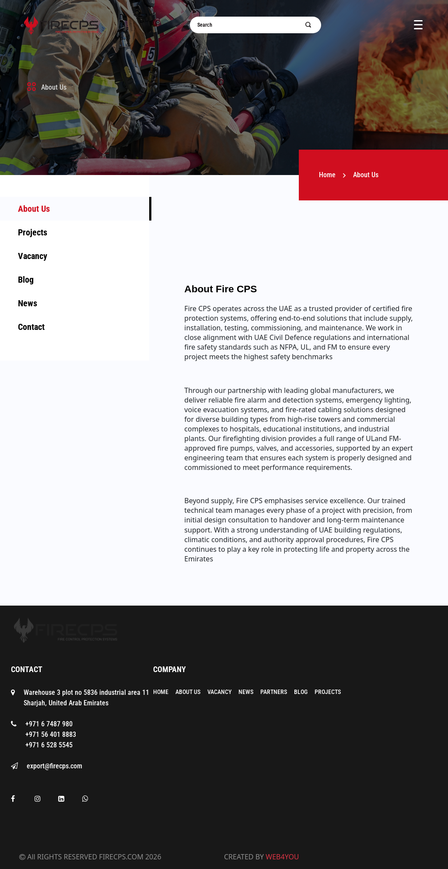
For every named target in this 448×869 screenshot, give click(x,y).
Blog (26, 279)
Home (327, 175)
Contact (31, 327)
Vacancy (32, 256)
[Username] (250, 25)
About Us (34, 208)
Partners (273, 691)
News (27, 303)
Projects (32, 232)
